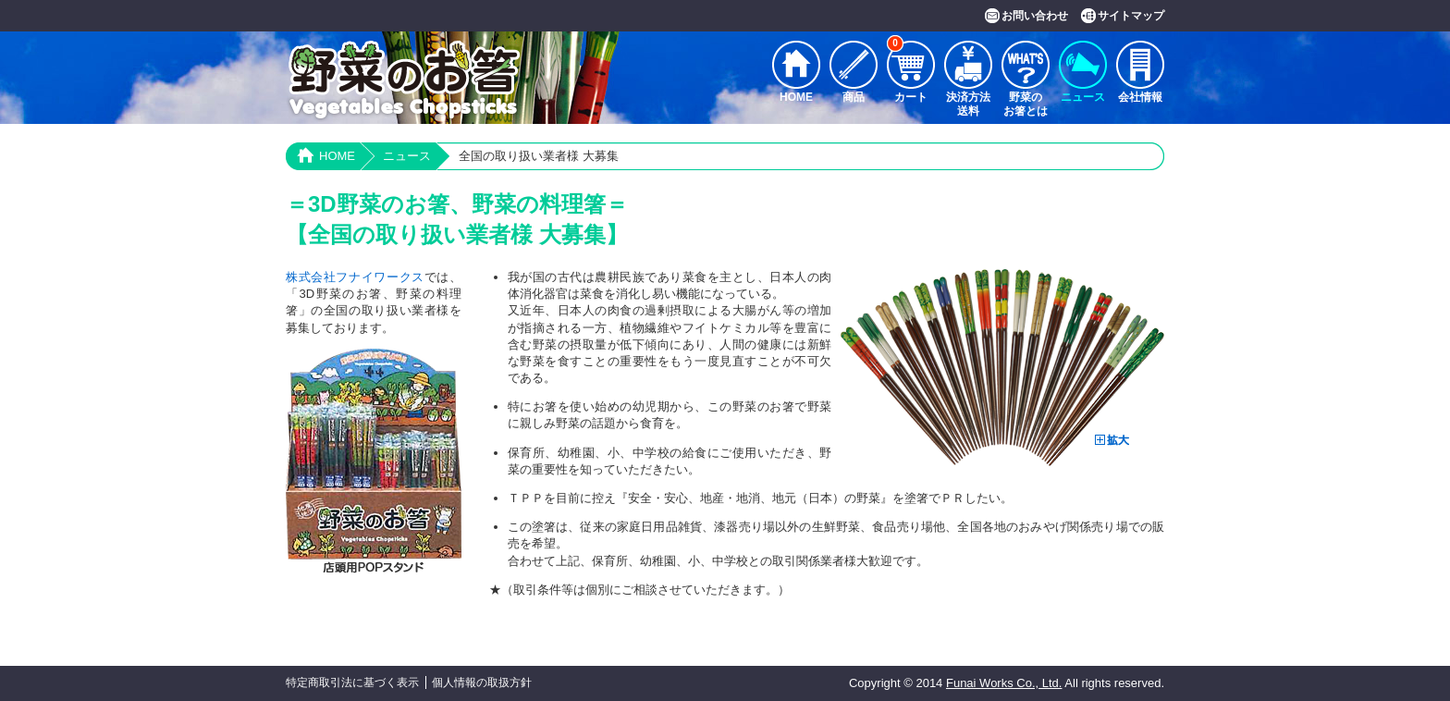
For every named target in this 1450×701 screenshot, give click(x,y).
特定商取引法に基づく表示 (352, 682)
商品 (853, 97)
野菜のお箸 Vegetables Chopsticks (404, 82)
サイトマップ (1131, 15)
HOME (796, 97)
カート (907, 72)
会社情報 (1140, 97)
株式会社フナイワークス (355, 277)
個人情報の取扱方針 (482, 682)
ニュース (1083, 97)
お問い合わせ (1034, 15)
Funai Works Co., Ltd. (1004, 683)
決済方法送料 (968, 104)
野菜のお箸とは (1025, 104)
